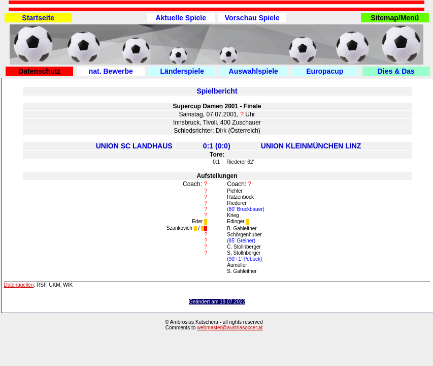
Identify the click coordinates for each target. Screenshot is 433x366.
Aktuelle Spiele (180, 18)
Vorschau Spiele (252, 18)
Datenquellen (19, 285)
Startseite (38, 18)
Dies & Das (396, 71)
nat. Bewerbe (111, 71)
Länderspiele (182, 71)
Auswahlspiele (253, 71)
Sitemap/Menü (395, 18)
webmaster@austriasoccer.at (229, 327)
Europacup (324, 71)
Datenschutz (39, 71)
